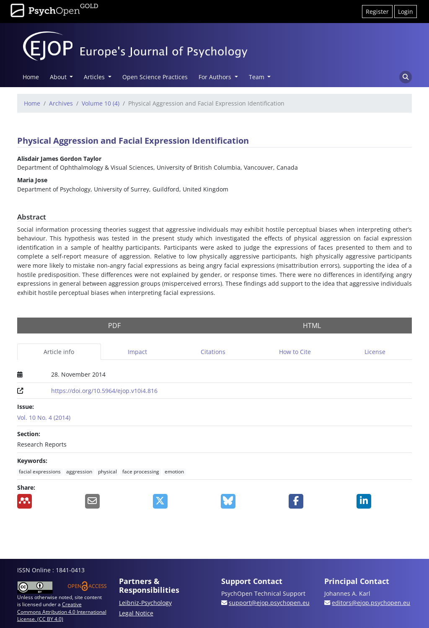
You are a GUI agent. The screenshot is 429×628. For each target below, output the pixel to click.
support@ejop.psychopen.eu (269, 603)
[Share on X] (180, 501)
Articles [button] (95, 77)
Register (377, 12)
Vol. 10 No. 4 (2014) (43, 417)
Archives (61, 103)
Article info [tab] (59, 352)
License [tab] (374, 352)
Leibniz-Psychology (145, 603)
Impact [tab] (137, 352)
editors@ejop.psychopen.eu (371, 603)
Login (405, 12)
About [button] (59, 77)
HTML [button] (312, 325)
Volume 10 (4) (100, 103)
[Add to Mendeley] (44, 501)
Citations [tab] (213, 352)
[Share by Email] (112, 501)
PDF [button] (114, 325)
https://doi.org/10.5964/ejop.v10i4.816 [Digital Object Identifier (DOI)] (104, 391)
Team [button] (257, 77)
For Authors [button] (216, 77)
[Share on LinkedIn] (384, 501)
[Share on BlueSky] (248, 501)
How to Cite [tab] (295, 352)
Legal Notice (136, 613)
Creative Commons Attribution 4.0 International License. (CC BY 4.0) (61, 611)
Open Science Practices (155, 77)
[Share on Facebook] (316, 501)
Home (31, 77)
